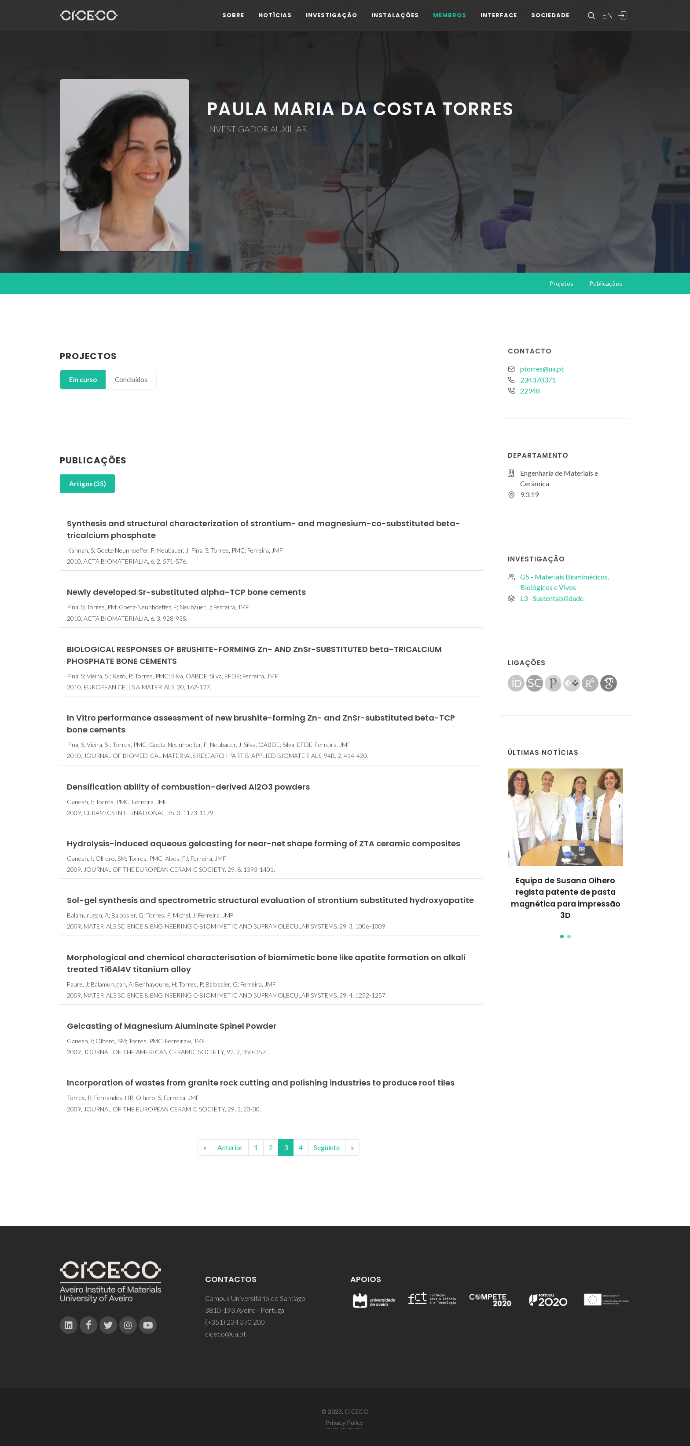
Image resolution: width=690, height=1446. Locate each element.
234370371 (538, 379)
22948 (530, 390)
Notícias (275, 22)
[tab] (83, 379)
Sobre (233, 22)
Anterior (230, 1147)
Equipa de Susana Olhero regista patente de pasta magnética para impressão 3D (565, 898)
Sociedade (550, 22)
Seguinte (327, 1147)
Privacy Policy (344, 1422)
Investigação (331, 22)
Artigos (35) (87, 484)
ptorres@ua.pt (542, 368)
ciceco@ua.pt (225, 1333)
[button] (562, 936)
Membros (449, 22)
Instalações (395, 22)
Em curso (83, 379)
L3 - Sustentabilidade (552, 598)
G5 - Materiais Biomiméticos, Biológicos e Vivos (564, 581)
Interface (499, 22)
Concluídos (131, 379)
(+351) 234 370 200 (235, 1322)
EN (606, 22)
